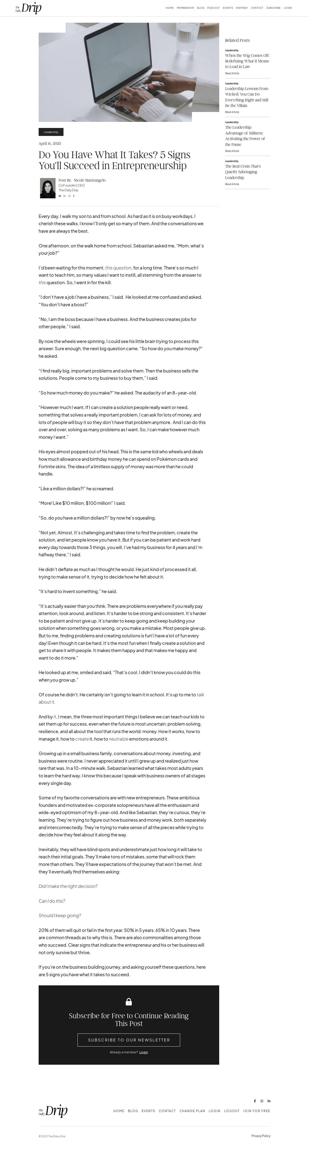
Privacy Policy (261, 1136)
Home (170, 8)
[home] (28, 8)
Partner (242, 8)
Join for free (256, 1111)
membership (185, 8)
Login (288, 8)
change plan (192, 1111)
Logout (232, 1111)
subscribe (273, 8)
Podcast (213, 8)
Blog (200, 8)
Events (228, 8)
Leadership (51, 132)
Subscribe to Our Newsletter (129, 1039)
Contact (257, 8)
